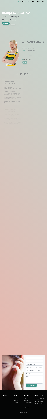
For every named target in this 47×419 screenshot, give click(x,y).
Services (16, 400)
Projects (16, 402)
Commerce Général (28, 405)
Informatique (27, 400)
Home (15, 398)
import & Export (27, 404)
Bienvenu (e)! (5, 23)
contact (13, 23)
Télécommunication (28, 402)
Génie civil (26, 398)
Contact (24, 63)
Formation (26, 407)
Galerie (16, 404)
